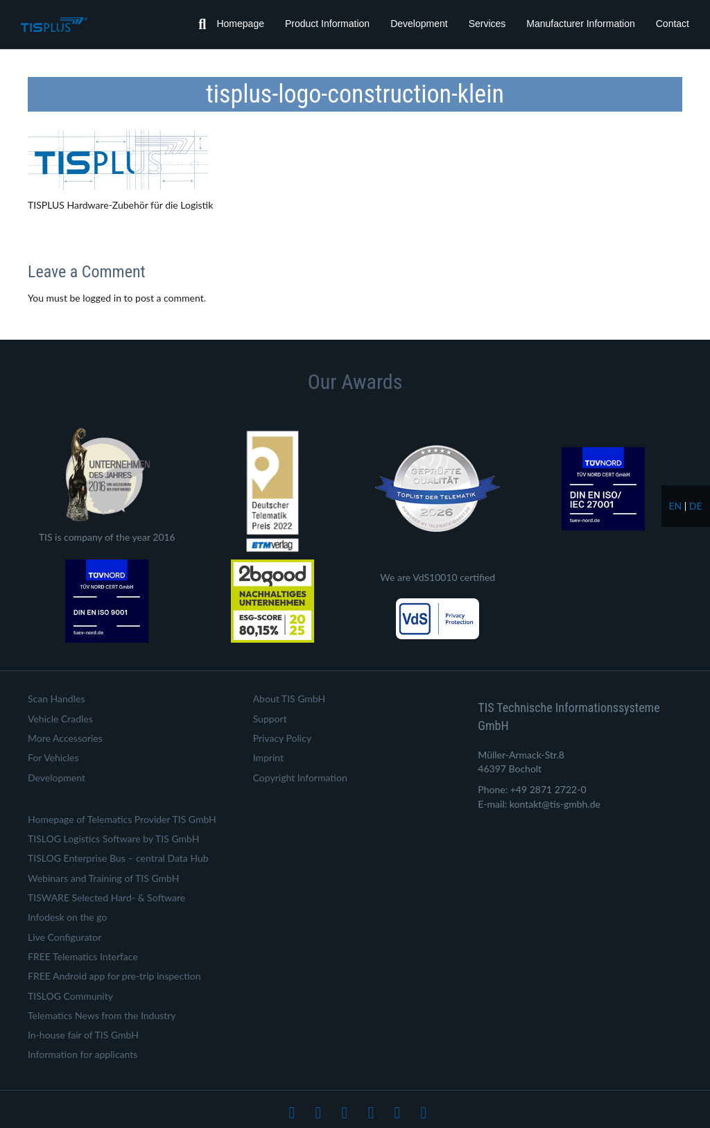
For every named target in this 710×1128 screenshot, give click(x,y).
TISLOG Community (70, 996)
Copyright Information (300, 777)
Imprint (268, 757)
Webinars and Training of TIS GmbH (103, 878)
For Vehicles (53, 757)
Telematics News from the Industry (102, 1015)
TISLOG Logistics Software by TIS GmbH (113, 838)
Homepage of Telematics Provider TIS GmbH (122, 819)
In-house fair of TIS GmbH (83, 1035)
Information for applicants (82, 1054)
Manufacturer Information (580, 23)
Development (419, 23)
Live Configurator (64, 937)
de (695, 506)
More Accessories (65, 738)
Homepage (240, 23)
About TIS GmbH (289, 698)
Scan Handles (56, 698)
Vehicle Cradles (60, 718)
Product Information (327, 23)
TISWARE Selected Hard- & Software (106, 897)
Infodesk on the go (67, 917)
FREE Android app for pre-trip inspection (114, 976)
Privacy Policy (282, 738)
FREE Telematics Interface (83, 956)
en (675, 506)
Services (487, 23)
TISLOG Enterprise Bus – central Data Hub (118, 858)
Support (270, 718)
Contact (672, 23)
